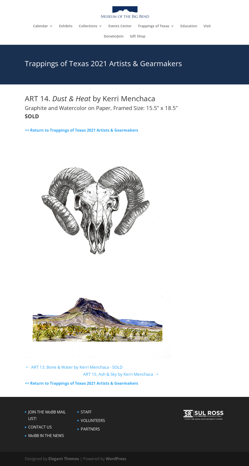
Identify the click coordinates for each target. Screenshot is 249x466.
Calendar (40, 26)
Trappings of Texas (153, 26)
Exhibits (65, 26)
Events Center (120, 26)
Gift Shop (137, 36)
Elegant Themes (63, 458)
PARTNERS (90, 429)
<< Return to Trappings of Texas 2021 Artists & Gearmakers (81, 130)
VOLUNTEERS (93, 420)
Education (188, 26)
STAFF (86, 412)
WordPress (116, 458)
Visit (207, 26)
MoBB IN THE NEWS (46, 435)
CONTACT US (40, 427)
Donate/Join (114, 36)
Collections (88, 26)
